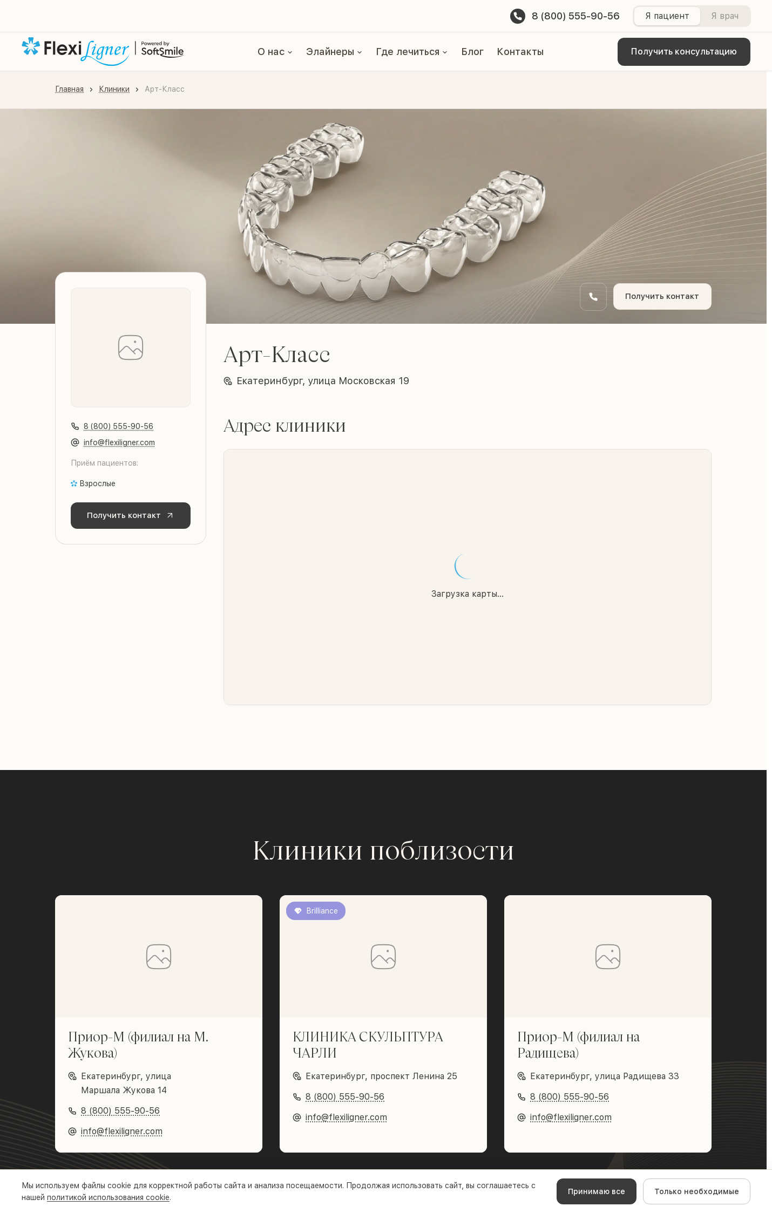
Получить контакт (658, 296)
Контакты (520, 51)
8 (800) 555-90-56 (118, 426)
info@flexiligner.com (119, 442)
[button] (275, 51)
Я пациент (667, 16)
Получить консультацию (684, 51)
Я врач (724, 16)
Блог (472, 51)
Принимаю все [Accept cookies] (596, 1191)
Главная (69, 89)
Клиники (114, 89)
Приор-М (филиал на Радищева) (578, 1044)
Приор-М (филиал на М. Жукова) (138, 1044)
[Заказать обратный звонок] (585, 297)
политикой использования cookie (108, 1197)
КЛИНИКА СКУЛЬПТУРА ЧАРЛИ (368, 1044)
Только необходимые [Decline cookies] (696, 1191)
